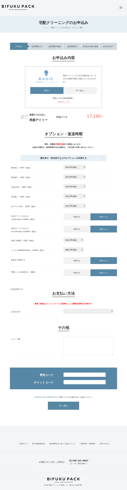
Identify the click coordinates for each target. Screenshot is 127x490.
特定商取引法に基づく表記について (62, 443)
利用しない (103, 217)
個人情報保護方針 (50, 397)
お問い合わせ (104, 443)
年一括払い (80, 90)
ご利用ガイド (23, 443)
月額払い (46, 90)
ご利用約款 (37, 397)
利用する (76, 217)
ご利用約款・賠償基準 (87, 443)
